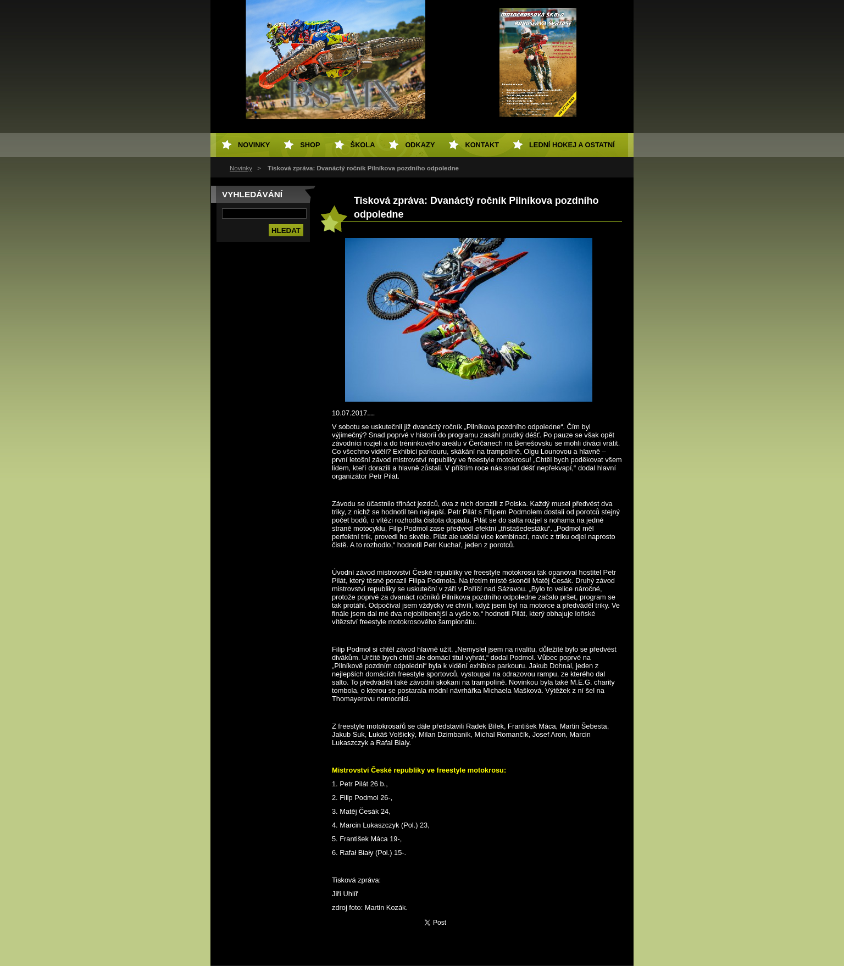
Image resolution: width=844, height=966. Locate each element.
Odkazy (420, 145)
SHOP (310, 145)
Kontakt (482, 145)
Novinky (241, 168)
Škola (363, 145)
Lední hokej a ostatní (572, 145)
